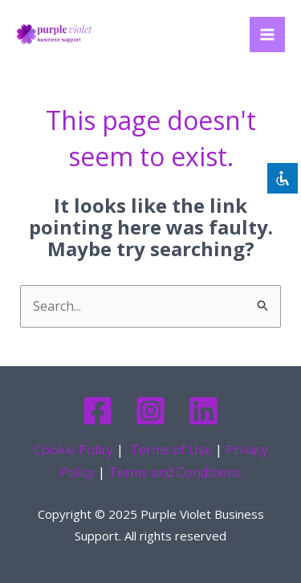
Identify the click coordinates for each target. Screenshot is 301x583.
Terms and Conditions (175, 472)
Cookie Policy (73, 450)
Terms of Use (171, 450)
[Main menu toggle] (267, 34)
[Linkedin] (203, 410)
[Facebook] (97, 410)
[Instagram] (150, 410)
